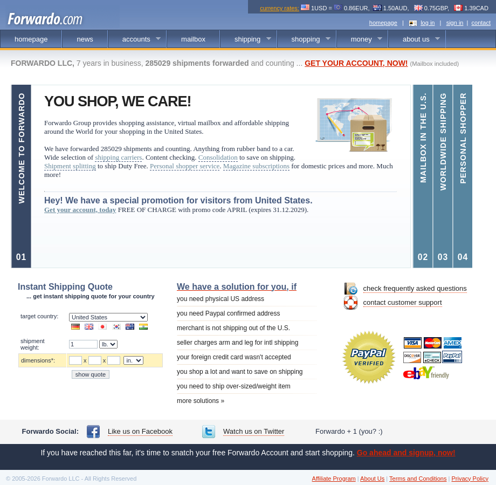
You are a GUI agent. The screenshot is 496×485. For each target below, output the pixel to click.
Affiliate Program (334, 478)
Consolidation (218, 157)
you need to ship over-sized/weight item (234, 386)
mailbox (193, 39)
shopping (304, 39)
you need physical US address (220, 299)
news (85, 39)
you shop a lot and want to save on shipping (240, 371)
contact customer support (402, 302)
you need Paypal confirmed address (228, 313)
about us (414, 39)
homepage (383, 22)
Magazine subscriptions (256, 166)
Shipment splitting (70, 166)
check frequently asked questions (415, 288)
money (360, 39)
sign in (455, 22)
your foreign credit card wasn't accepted (234, 357)
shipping (246, 39)
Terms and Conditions (417, 478)
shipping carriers (118, 157)
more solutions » (200, 401)
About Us (372, 478)
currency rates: (279, 8)
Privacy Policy (469, 478)
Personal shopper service (184, 166)
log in (428, 22)
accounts (134, 39)
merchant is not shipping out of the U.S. (233, 328)
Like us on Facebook (140, 431)
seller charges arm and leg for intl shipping (237, 342)
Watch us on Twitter (253, 431)
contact (481, 22)
